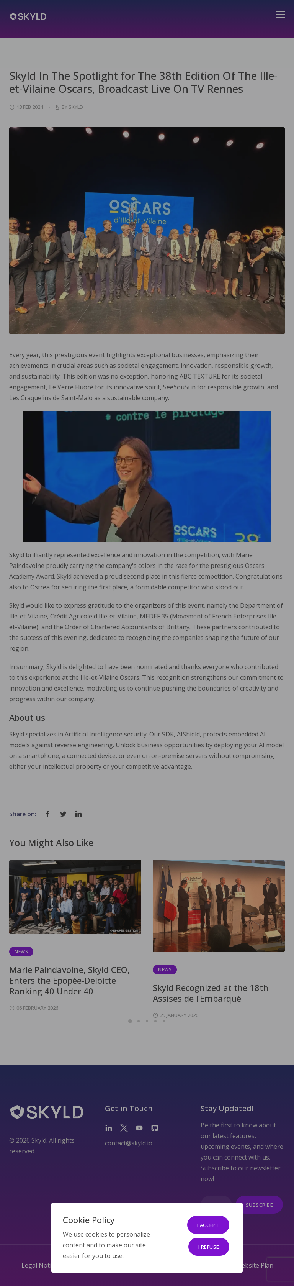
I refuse (208, 1246)
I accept (208, 1225)
